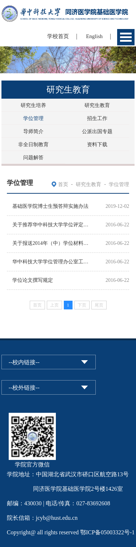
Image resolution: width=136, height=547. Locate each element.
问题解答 (33, 157)
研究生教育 (97, 105)
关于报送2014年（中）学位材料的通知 (52, 243)
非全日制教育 (33, 144)
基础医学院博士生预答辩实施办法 (50, 206)
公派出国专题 (97, 131)
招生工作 (97, 118)
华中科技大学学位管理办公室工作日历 (52, 261)
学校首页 (58, 36)
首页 (63, 184)
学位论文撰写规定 (32, 280)
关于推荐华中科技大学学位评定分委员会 (52, 224)
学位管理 (33, 118)
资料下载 (97, 144)
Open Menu (126, 37)
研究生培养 (33, 105)
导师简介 (33, 131)
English (94, 36)
